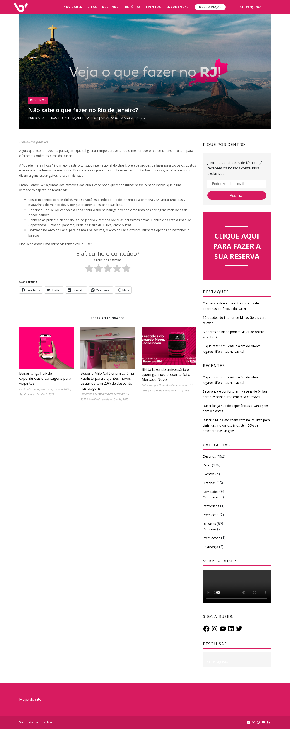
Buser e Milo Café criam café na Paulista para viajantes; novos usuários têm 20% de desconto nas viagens (107, 381)
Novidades (72, 7)
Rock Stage (46, 722)
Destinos (110, 7)
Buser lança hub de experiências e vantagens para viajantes (45, 378)
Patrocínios (211, 506)
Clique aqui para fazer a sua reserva (237, 246)
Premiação (211, 515)
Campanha (211, 497)
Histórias (132, 7)
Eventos (153, 7)
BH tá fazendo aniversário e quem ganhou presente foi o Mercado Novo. (166, 374)
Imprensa (41, 389)
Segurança (210, 547)
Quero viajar (210, 7)
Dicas (92, 7)
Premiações (211, 538)
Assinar (237, 195)
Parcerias (209, 529)
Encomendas (177, 7)
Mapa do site (30, 699)
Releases (209, 523)
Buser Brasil (60, 118)
